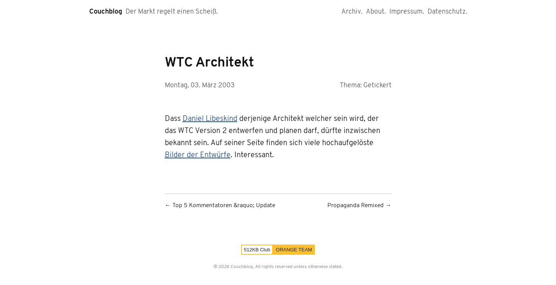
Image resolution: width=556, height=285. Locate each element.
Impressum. (406, 11)
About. (376, 11)
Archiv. (351, 11)
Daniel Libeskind (210, 119)
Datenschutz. (447, 11)
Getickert (377, 85)
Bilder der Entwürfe (198, 155)
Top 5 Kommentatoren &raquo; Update (223, 206)
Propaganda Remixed (355, 206)
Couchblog (105, 11)
